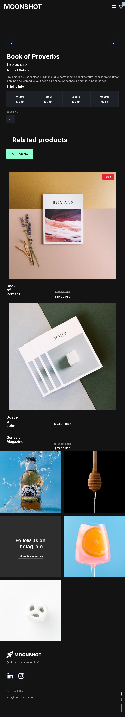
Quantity (12, 112)
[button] (112, 6)
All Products (20, 154)
